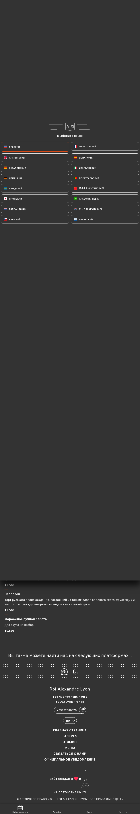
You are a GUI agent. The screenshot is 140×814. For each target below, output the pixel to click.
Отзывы (70, 742)
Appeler (57, 809)
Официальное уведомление (70, 759)
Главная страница (70, 730)
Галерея (70, 736)
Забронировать (20, 809)
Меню (70, 747)
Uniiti (81, 792)
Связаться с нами (70, 753)
